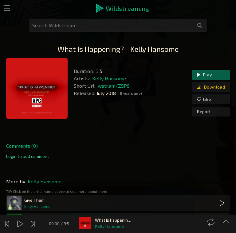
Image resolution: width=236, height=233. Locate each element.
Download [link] (211, 87)
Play (204, 74)
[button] (122, 8)
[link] (27, 156)
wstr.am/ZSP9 (114, 86)
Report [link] (204, 111)
